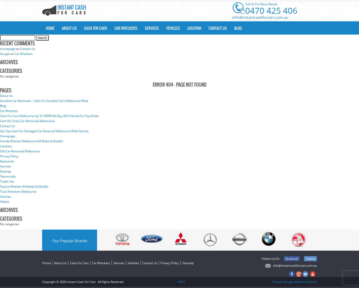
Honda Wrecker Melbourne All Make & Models (31, 141)
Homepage (7, 49)
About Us (69, 28)
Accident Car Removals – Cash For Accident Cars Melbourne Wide (44, 101)
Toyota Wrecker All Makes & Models (24, 186)
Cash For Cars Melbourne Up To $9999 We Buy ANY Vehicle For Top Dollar (49, 116)
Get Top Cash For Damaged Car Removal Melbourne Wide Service (44, 131)
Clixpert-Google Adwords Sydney (294, 282)
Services (152, 28)
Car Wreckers (125, 28)
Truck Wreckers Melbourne (18, 191)
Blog (238, 28)
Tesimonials (8, 176)
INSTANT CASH (73, 10)
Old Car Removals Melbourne (20, 151)
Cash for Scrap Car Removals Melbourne (27, 121)
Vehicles (173, 28)
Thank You (7, 181)
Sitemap (5, 171)
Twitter (310, 259)
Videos (4, 202)
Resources (7, 161)
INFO (181, 282)
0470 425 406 (271, 10)
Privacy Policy (9, 156)
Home (50, 28)
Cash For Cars (95, 28)
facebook (292, 259)
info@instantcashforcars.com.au (260, 17)
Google (5, 54)
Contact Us (218, 28)
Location (194, 28)
